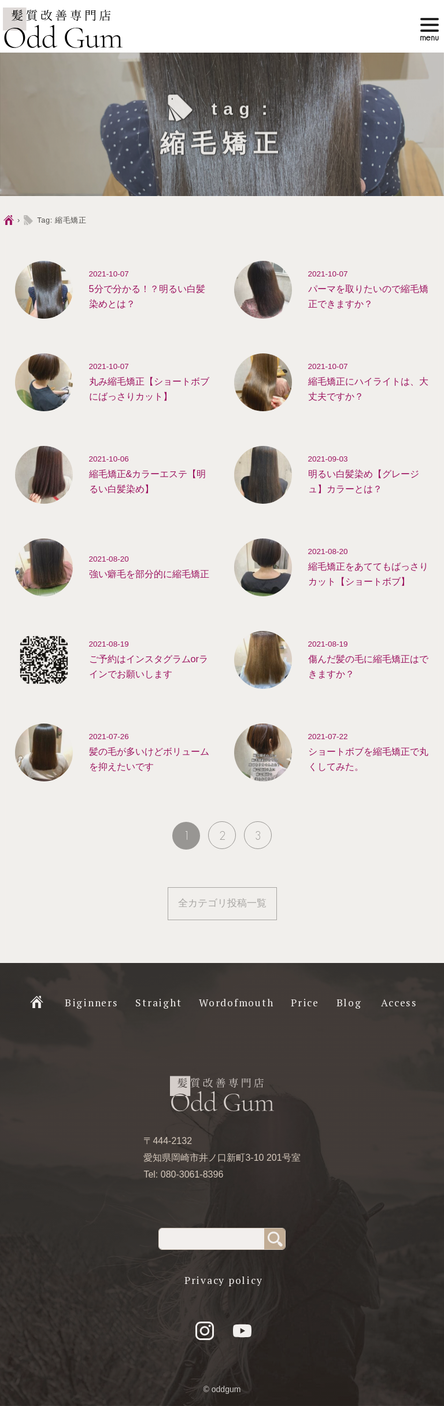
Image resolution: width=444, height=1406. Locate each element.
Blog (349, 1002)
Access (399, 1002)
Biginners (92, 1002)
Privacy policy (223, 1280)
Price (305, 1002)
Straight (158, 1002)
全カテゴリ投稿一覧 (222, 903)
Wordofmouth (236, 1002)
